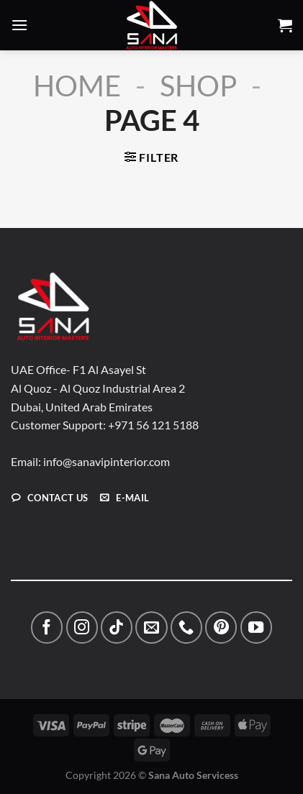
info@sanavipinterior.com (106, 461)
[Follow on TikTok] (116, 627)
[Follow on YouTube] (256, 627)
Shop (198, 85)
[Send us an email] (151, 627)
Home (77, 85)
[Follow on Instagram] (82, 627)
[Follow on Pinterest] (221, 627)
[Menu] (19, 24)
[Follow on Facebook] (47, 627)
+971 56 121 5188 (153, 425)
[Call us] (186, 627)
